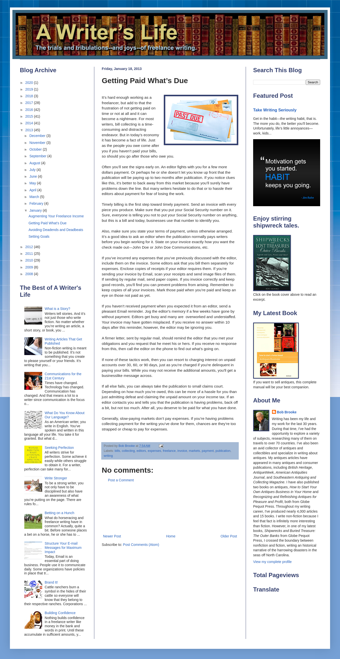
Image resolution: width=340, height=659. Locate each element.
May (33, 183)
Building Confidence (60, 613)
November (37, 143)
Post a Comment (121, 480)
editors (141, 451)
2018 (29, 96)
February (36, 203)
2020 (29, 83)
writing (108, 456)
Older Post (229, 536)
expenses (154, 451)
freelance (169, 451)
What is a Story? (57, 309)
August (35, 163)
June (33, 176)
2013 (29, 130)
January (36, 210)
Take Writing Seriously (275, 110)
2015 (29, 116)
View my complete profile (272, 562)
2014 (29, 123)
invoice (182, 451)
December (37, 136)
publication (222, 451)
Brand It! (51, 582)
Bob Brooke (287, 412)
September (38, 156)
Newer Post (112, 536)
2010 (29, 260)
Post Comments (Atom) (141, 545)
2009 (29, 267)
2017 (29, 103)
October (36, 149)
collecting (128, 451)
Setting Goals (39, 236)
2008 (29, 274)
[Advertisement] (170, 508)
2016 (29, 110)
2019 (29, 89)
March (34, 197)
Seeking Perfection (59, 448)
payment (208, 451)
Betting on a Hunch (59, 513)
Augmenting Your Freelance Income (56, 216)
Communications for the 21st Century (63, 376)
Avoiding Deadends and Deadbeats (56, 230)
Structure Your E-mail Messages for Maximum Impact (63, 547)
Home (170, 536)
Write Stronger (56, 478)
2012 (29, 247)
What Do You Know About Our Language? (64, 415)
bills (117, 451)
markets (194, 451)
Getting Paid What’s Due (48, 223)
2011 (29, 254)
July (32, 170)
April (33, 190)
